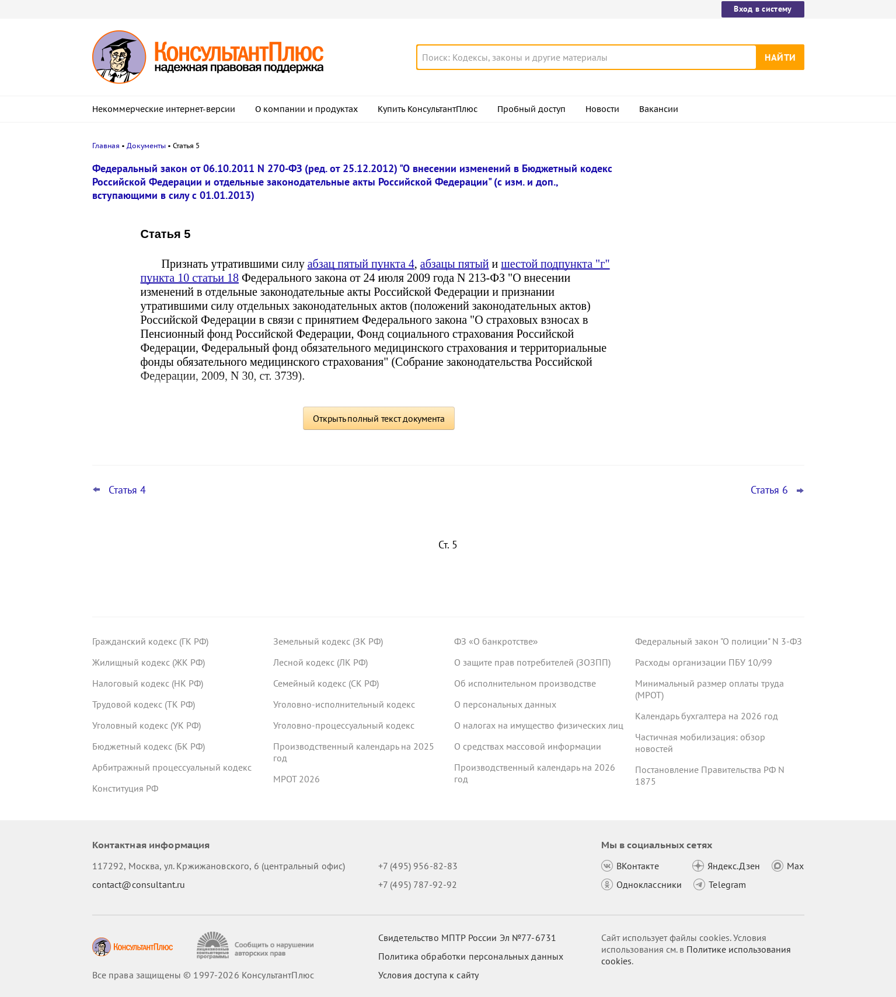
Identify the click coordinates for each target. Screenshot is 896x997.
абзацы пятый (454, 263)
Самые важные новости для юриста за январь (716, 223)
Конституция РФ (125, 788)
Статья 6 (769, 490)
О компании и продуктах (306, 109)
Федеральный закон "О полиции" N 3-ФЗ (718, 641)
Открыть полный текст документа (379, 418)
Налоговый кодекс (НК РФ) (147, 683)
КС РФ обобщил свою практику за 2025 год (718, 338)
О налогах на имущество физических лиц (538, 725)
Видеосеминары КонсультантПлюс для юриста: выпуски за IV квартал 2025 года (717, 280)
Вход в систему (763, 9)
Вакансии (658, 109)
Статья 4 (127, 490)
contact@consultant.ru (139, 884)
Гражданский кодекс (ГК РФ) (150, 641)
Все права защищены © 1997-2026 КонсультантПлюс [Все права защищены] (203, 975)
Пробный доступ (531, 109)
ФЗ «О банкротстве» (496, 641)
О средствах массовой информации (527, 746)
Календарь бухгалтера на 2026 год (706, 716)
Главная (106, 145)
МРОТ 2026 (296, 779)
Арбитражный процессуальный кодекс (172, 767)
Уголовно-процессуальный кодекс (343, 725)
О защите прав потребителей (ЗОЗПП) (532, 662)
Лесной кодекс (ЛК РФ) (320, 662)
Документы (146, 145)
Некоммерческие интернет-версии (163, 109)
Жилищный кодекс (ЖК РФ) (148, 662)
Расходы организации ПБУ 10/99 (703, 662)
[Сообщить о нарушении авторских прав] (256, 945)
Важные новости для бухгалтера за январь (710, 390)
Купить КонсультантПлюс (427, 109)
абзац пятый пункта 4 (361, 263)
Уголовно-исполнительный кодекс (344, 704)
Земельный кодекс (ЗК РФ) (328, 641)
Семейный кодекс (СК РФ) (326, 683)
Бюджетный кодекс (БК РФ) (148, 746)
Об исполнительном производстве (525, 683)
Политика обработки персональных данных (470, 956)
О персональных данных (505, 704)
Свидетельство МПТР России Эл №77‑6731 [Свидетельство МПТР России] (467, 937)
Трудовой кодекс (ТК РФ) (143, 704)
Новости (602, 109)
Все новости (665, 422)
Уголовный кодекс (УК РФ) (146, 725)
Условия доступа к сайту (428, 975)
